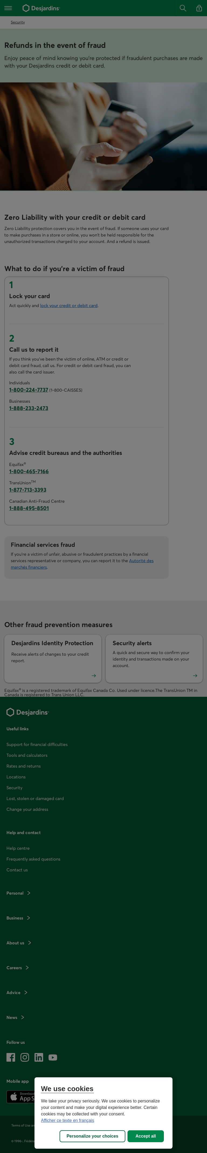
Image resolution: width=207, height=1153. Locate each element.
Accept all (146, 1136)
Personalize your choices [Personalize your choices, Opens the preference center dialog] (92, 1136)
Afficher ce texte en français (67, 1120)
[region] (103, 1113)
